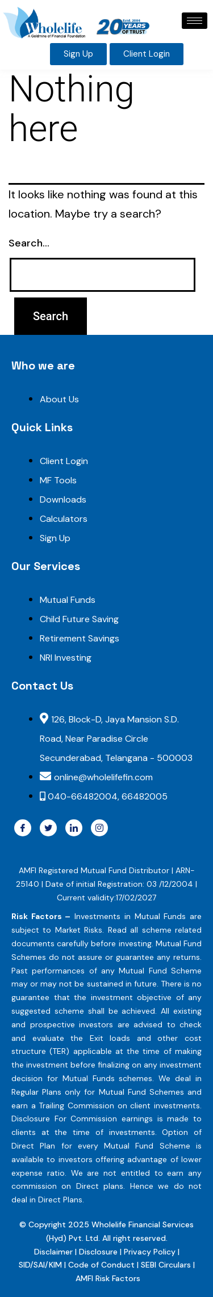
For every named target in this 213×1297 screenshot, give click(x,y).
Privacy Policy (150, 1252)
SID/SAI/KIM (40, 1265)
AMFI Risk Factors (108, 1278)
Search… (29, 243)
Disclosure (99, 1252)
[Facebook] (22, 827)
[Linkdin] (73, 827)
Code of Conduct (101, 1265)
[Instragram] (99, 827)
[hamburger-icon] (194, 20)
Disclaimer (54, 1252)
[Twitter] (48, 827)
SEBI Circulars (166, 1265)
